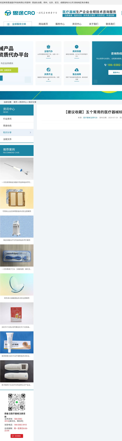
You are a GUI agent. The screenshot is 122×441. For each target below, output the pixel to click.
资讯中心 (77, 24)
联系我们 (110, 24)
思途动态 (7, 125)
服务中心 (60, 24)
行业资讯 (7, 119)
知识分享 (32, 102)
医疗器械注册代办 (90, 118)
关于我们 (93, 24)
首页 (15, 102)
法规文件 (7, 139)
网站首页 (43, 24)
